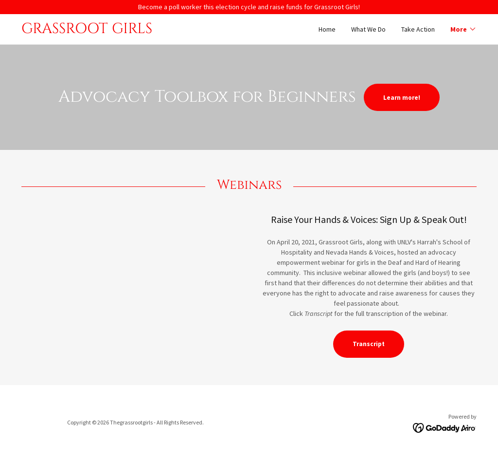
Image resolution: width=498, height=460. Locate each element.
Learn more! (401, 97)
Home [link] (327, 29)
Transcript (369, 344)
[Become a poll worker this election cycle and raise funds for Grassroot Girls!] (249, 7)
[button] (463, 29)
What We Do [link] (368, 29)
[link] (135, 30)
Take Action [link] (418, 29)
